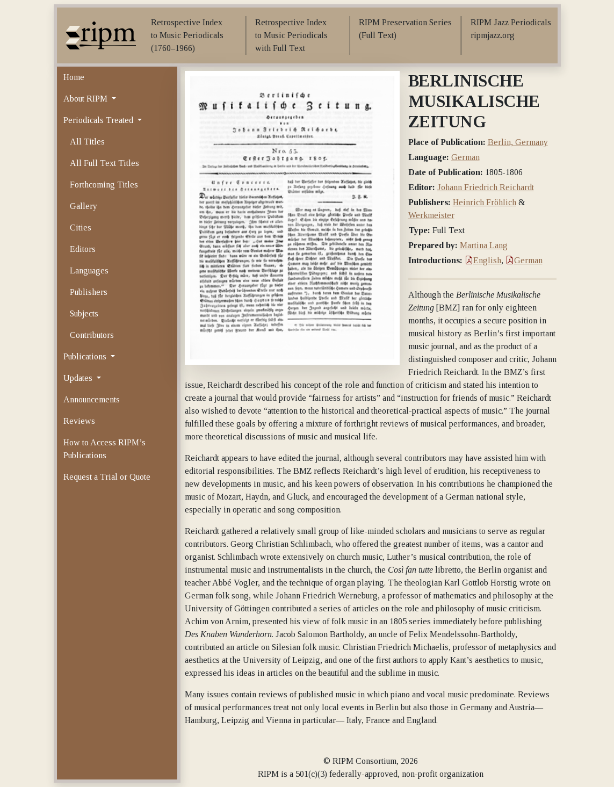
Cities (80, 227)
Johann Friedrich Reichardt (485, 187)
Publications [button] (86, 356)
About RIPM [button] (86, 98)
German (465, 157)
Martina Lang (484, 245)
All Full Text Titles (104, 163)
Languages (89, 270)
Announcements (91, 399)
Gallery (83, 206)
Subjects (84, 313)
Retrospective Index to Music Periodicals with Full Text (291, 35)
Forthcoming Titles (104, 184)
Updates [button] (79, 377)
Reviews (79, 420)
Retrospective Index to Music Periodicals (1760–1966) (187, 35)
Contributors (92, 335)
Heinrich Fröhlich (484, 202)
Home (73, 77)
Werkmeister (431, 215)
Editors (83, 249)
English (483, 260)
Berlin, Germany (518, 142)
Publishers (88, 292)
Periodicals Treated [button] (99, 120)
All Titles (87, 141)
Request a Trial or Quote (106, 476)
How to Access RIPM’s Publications (104, 449)
